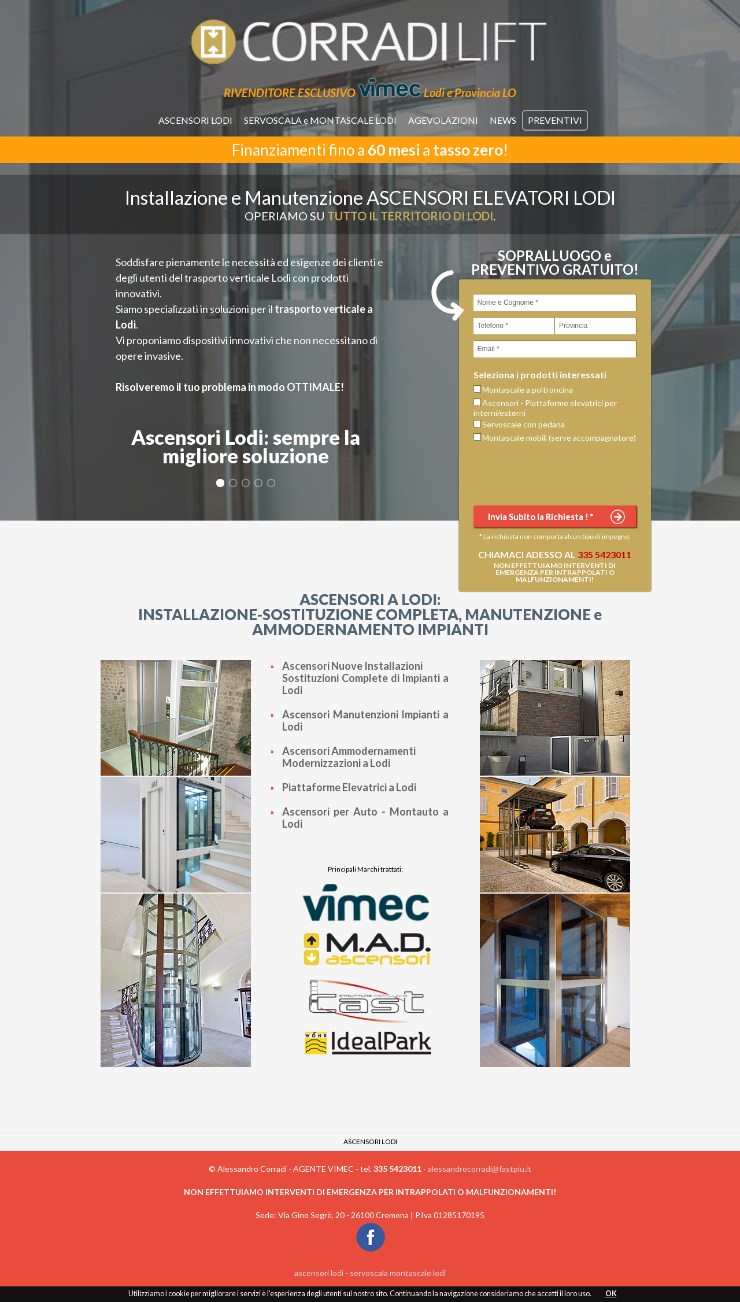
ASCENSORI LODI (195, 120)
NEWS (503, 120)
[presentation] (561, 473)
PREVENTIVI (555, 120)
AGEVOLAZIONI (443, 120)
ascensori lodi (318, 1273)
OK (611, 1293)
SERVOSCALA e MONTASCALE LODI (320, 120)
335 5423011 (604, 554)
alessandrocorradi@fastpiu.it (479, 1169)
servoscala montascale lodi (398, 1273)
